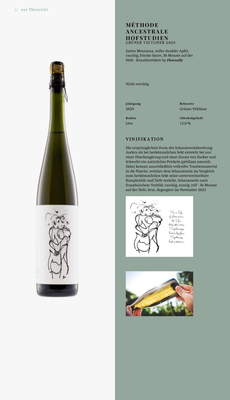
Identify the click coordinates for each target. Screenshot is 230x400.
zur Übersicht (31, 10)
